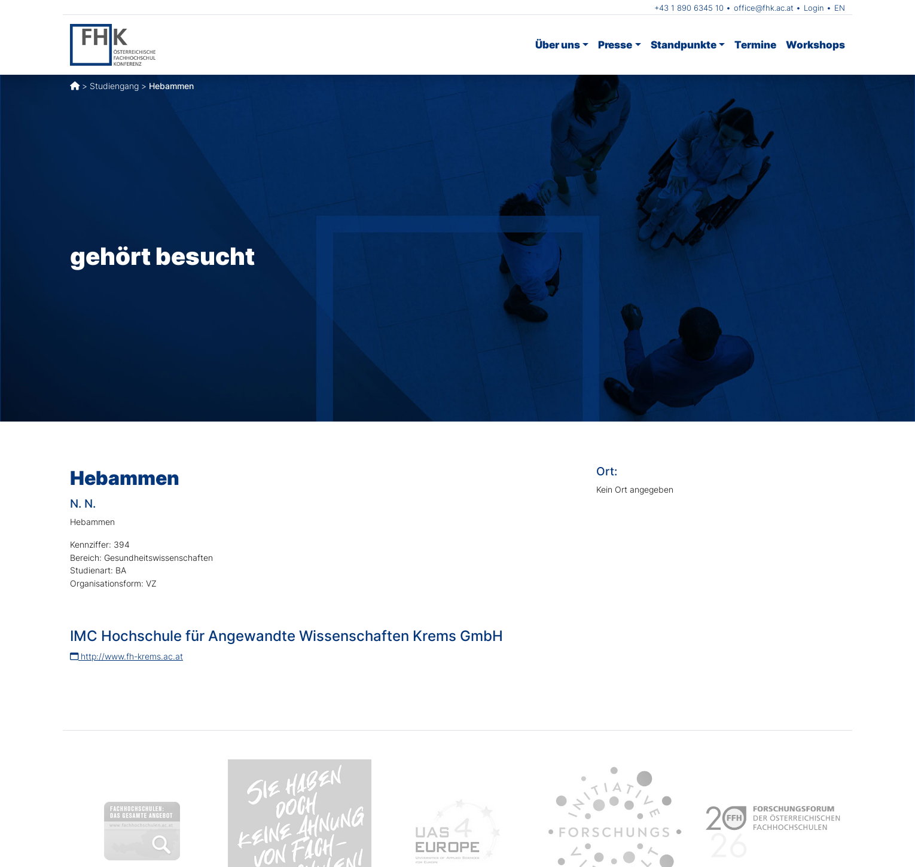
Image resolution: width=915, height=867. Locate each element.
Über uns (557, 44)
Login (814, 8)
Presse (615, 44)
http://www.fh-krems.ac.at (126, 656)
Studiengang (114, 86)
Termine (755, 44)
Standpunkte (683, 44)
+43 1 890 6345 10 (689, 8)
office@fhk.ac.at (764, 8)
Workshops (815, 44)
